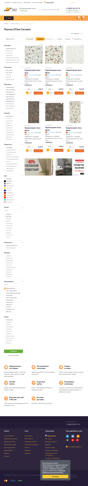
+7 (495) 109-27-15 (73, 8)
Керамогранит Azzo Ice (74, 71)
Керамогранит (8, 450)
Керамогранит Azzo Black (32, 129)
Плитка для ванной (10, 444)
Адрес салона (50, 2)
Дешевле (68, 39)
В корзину (38, 93)
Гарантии (48, 444)
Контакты (28, 453)
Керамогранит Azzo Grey (32, 71)
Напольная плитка (9, 441)
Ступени (6, 456)
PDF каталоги (29, 439)
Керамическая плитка (11, 439)
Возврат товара (50, 447)
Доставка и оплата (17, 2)
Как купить (48, 439)
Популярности (78, 39)
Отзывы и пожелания (51, 450)
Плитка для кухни (9, 447)
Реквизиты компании (31, 444)
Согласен (55, 477)
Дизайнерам (27, 2)
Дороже (60, 39)
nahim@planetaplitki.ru (76, 447)
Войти (73, 2)
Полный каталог (9, 436)
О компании (7, 2)
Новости (27, 447)
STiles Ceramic (31, 75)
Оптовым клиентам (37, 2)
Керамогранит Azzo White (53, 71)
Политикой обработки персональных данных (53, 471)
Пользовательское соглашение (51, 454)
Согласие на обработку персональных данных (52, 459)
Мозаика (6, 453)
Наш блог (28, 450)
